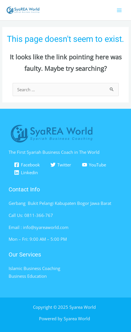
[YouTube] (94, 164)
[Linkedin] (26, 172)
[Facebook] (27, 164)
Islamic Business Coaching (34, 268)
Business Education (28, 276)
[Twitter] (61, 164)
